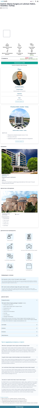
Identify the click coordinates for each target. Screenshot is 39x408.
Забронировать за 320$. (19, 62)
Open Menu (37, 1)
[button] (32, 1)
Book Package (19, 407)
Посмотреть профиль (19, 101)
